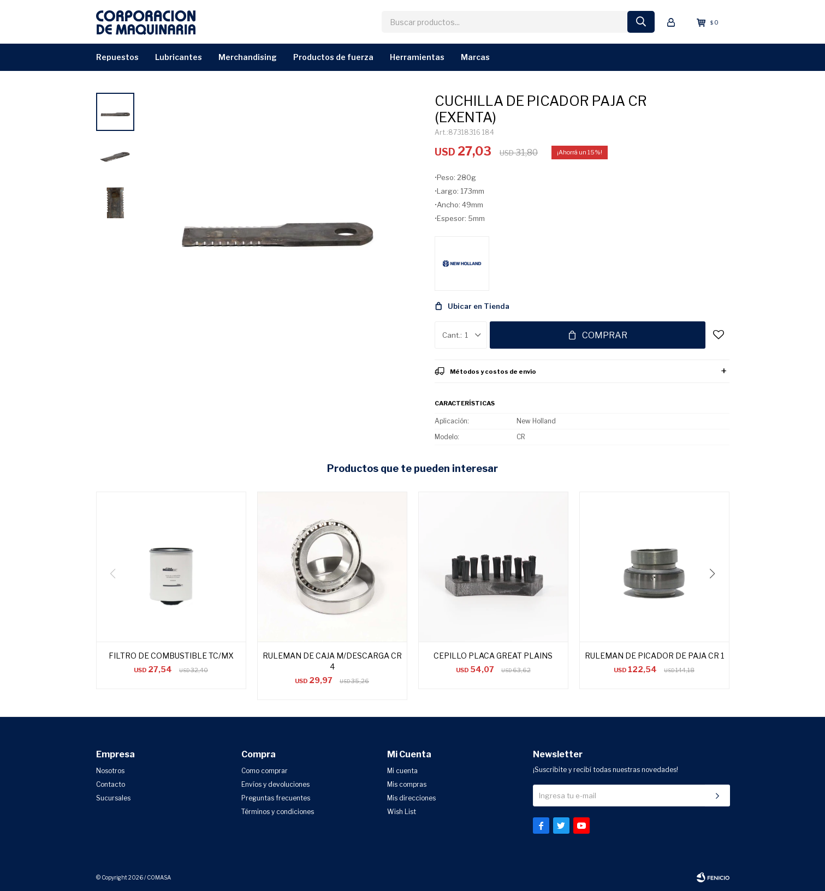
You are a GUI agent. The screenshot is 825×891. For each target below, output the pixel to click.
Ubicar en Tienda (478, 306)
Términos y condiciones (277, 812)
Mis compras (406, 784)
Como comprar (264, 771)
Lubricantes (178, 57)
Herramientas (417, 57)
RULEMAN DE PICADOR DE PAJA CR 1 (654, 655)
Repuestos (117, 57)
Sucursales (113, 798)
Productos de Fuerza (333, 57)
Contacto (110, 784)
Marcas (475, 57)
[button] (716, 596)
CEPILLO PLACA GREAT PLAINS (493, 655)
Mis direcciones (411, 798)
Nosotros (110, 771)
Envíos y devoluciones (275, 784)
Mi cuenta (402, 771)
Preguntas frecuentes (275, 798)
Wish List (401, 812)
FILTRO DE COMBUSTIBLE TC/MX (171, 655)
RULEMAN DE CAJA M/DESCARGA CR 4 (332, 661)
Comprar (604, 335)
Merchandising (247, 57)
